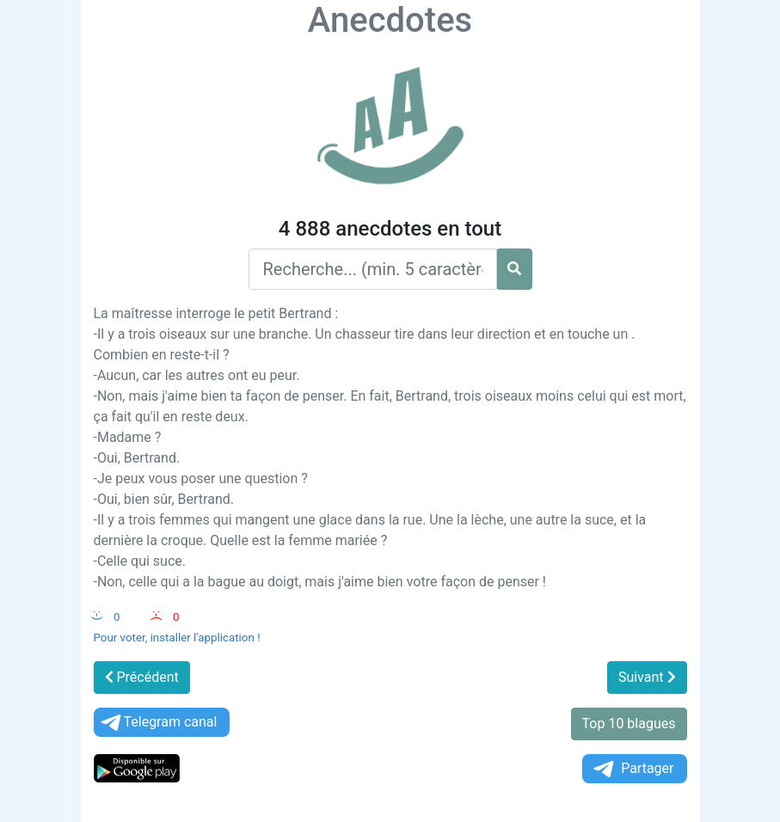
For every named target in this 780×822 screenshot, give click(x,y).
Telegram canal (158, 723)
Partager (632, 769)
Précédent (142, 677)
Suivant (647, 677)
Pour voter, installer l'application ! (177, 637)
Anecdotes (390, 20)
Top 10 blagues (629, 723)
